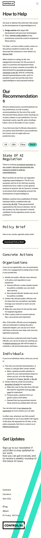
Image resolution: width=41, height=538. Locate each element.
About (6, 510)
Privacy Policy (11, 515)
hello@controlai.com (12, 343)
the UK (26, 379)
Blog (5, 506)
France (20, 379)
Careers (7, 494)
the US (34, 379)
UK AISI (14, 204)
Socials (7, 498)
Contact (7, 489)
